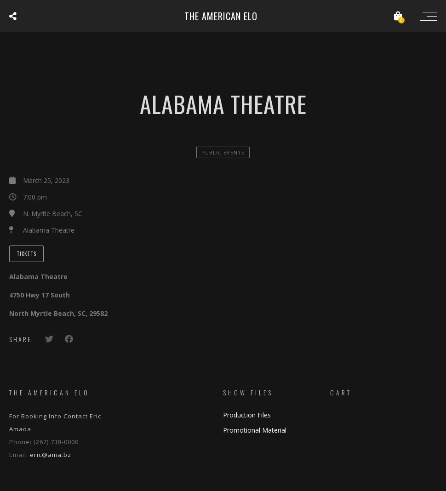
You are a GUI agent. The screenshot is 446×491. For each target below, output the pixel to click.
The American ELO (220, 16)
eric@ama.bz (50, 455)
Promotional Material (254, 430)
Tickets (26, 253)
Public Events (223, 152)
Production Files (247, 415)
